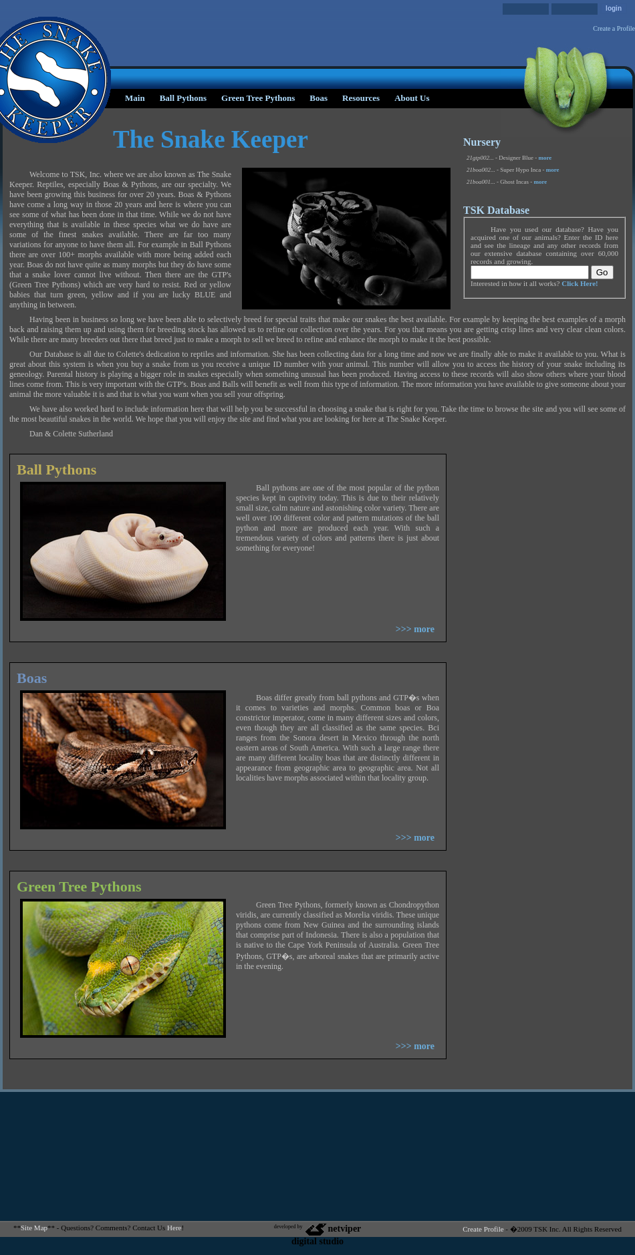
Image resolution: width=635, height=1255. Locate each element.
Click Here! (579, 283)
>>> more (415, 629)
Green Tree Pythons (258, 98)
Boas (318, 98)
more (545, 157)
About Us (411, 98)
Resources (361, 98)
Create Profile (483, 1229)
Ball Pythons (183, 98)
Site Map (34, 1228)
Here (174, 1228)
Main (135, 98)
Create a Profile (614, 28)
